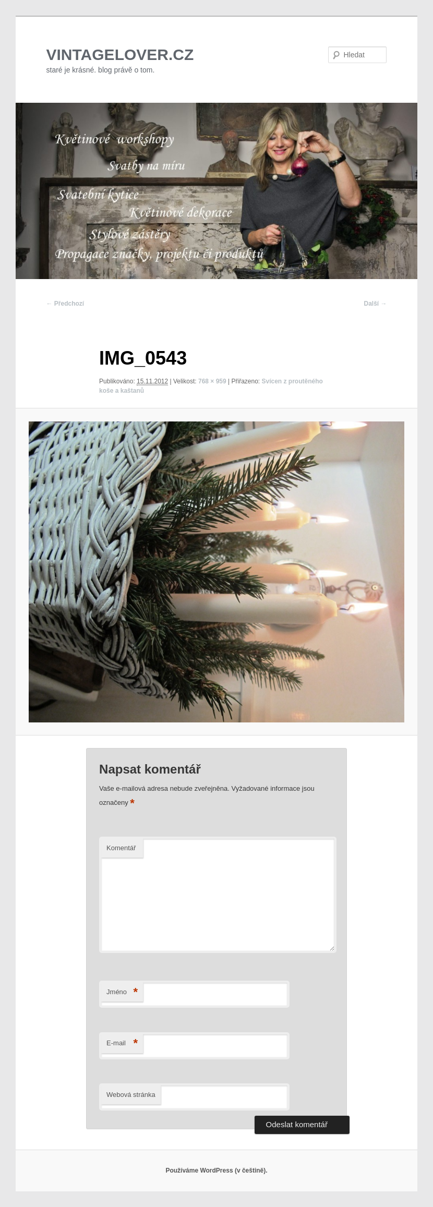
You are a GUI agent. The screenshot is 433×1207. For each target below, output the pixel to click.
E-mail (122, 1043)
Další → (375, 303)
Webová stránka (130, 1095)
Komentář (121, 848)
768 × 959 (212, 381)
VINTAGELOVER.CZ (120, 54)
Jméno (122, 992)
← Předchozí (65, 303)
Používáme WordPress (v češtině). (216, 1170)
